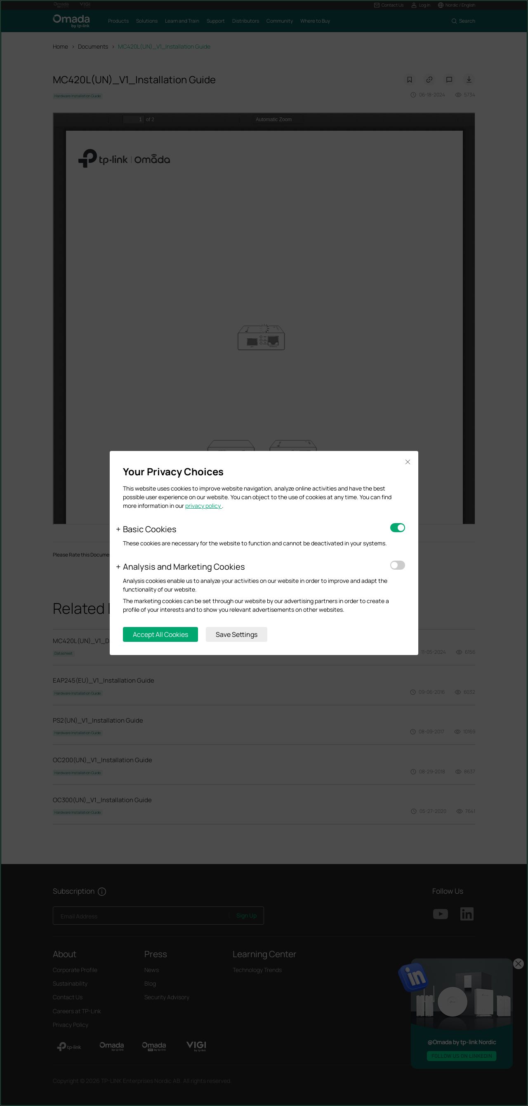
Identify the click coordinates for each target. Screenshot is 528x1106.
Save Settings (236, 634)
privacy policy (203, 506)
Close (407, 462)
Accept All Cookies (160, 634)
